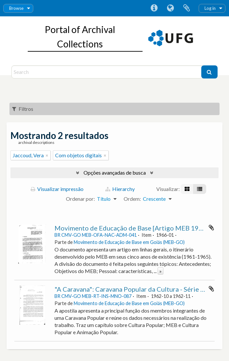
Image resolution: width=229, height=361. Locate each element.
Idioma (170, 8)
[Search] (107, 71)
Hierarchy (120, 189)
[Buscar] (209, 71)
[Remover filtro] (47, 155)
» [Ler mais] (160, 271)
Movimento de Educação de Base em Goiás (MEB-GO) (129, 242)
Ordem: (132, 199)
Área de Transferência (186, 8)
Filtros (22, 109)
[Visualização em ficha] (187, 189)
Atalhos (154, 8)
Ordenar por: (80, 199)
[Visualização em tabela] (199, 189)
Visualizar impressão (57, 189)
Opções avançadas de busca (115, 172)
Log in (210, 8)
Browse (16, 8)
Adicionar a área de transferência (211, 227)
